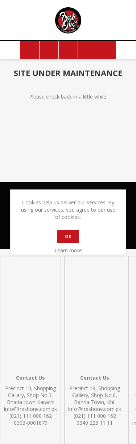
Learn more (68, 250)
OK (68, 236)
